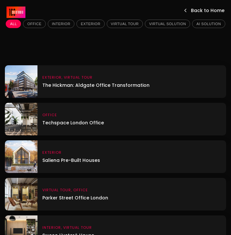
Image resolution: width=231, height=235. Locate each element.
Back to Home (203, 10)
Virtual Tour (125, 24)
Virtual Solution (167, 24)
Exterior (90, 24)
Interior (61, 24)
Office (34, 24)
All (13, 24)
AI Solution (208, 24)
